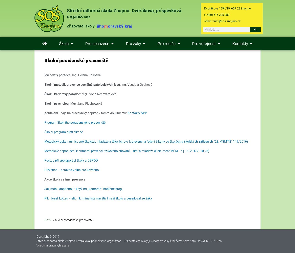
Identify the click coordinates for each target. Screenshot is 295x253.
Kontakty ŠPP (137, 113)
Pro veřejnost (206, 44)
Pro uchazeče (99, 44)
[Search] (255, 29)
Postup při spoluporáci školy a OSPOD (71, 160)
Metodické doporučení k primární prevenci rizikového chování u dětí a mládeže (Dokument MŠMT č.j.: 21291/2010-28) (126, 151)
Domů (48, 220)
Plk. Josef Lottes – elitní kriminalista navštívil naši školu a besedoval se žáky (98, 198)
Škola (66, 44)
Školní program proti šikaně (63, 132)
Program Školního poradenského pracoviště (74, 122)
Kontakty (242, 44)
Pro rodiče (169, 44)
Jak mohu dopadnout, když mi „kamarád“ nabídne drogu (84, 189)
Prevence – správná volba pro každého (71, 170)
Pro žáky (136, 44)
